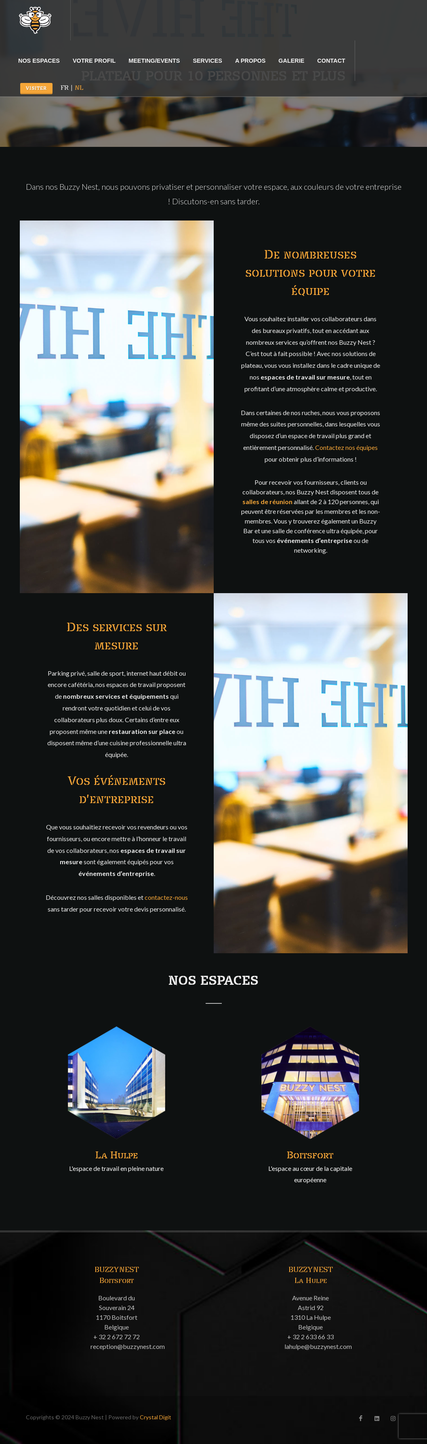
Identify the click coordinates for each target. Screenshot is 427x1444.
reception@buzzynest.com (127, 1346)
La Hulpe (116, 1155)
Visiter (36, 88)
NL (79, 88)
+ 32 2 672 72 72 (116, 1336)
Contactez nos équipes (346, 447)
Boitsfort (310, 1155)
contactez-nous (166, 897)
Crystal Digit (155, 1417)
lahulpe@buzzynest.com (318, 1346)
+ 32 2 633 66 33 (310, 1336)
